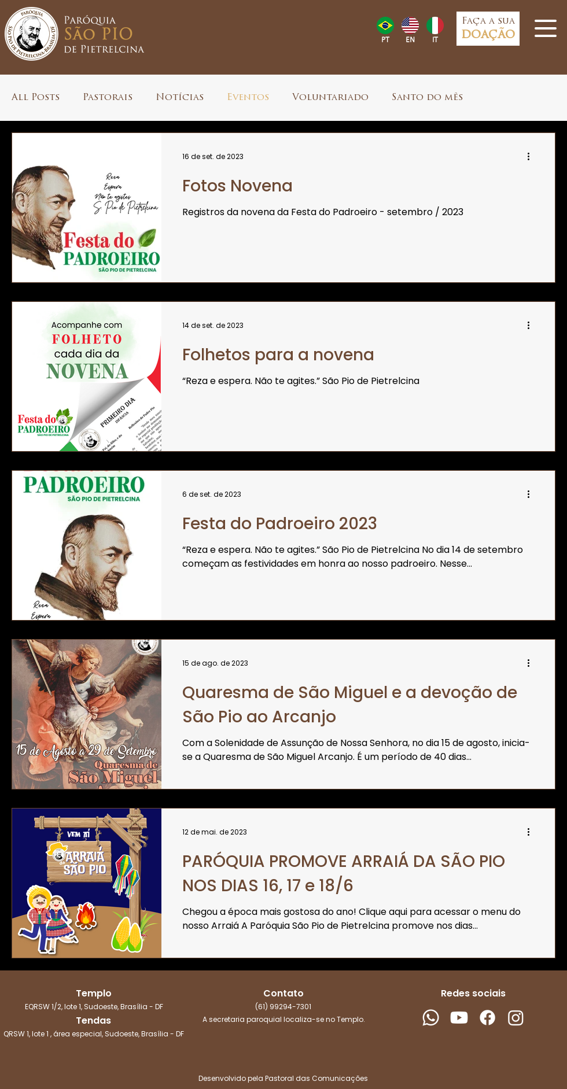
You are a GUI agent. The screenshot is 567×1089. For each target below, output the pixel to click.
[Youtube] (459, 1017)
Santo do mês (427, 97)
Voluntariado (330, 97)
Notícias (180, 97)
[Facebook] (487, 1017)
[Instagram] (516, 1017)
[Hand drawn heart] (385, 25)
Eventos (248, 97)
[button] (546, 28)
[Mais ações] (532, 157)
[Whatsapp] (431, 1017)
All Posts (36, 97)
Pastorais (107, 97)
